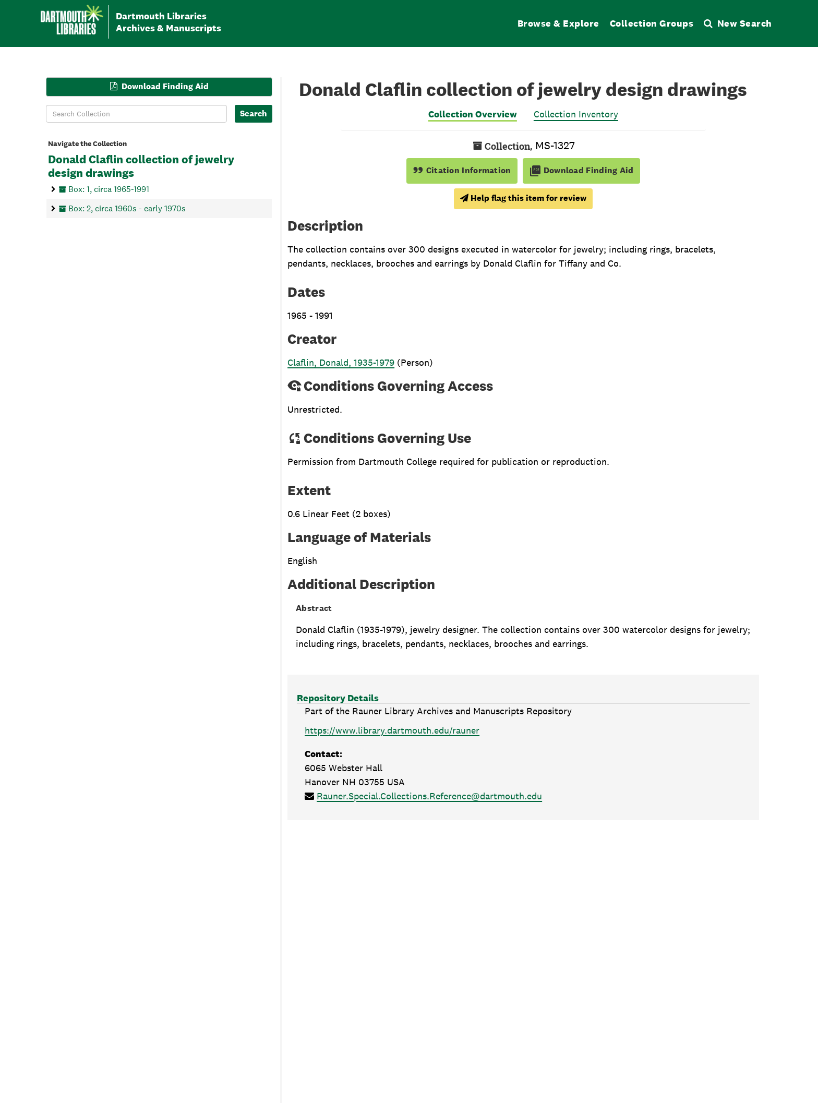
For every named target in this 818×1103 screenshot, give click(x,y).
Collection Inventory (576, 114)
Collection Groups (652, 23)
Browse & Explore (558, 23)
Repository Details (338, 698)
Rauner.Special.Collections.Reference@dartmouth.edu (429, 796)
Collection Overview (472, 114)
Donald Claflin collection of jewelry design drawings (141, 166)
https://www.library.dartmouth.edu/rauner (392, 730)
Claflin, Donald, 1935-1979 (340, 362)
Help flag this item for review (523, 198)
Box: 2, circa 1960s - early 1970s (127, 207)
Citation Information (462, 170)
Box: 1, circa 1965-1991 (108, 188)
